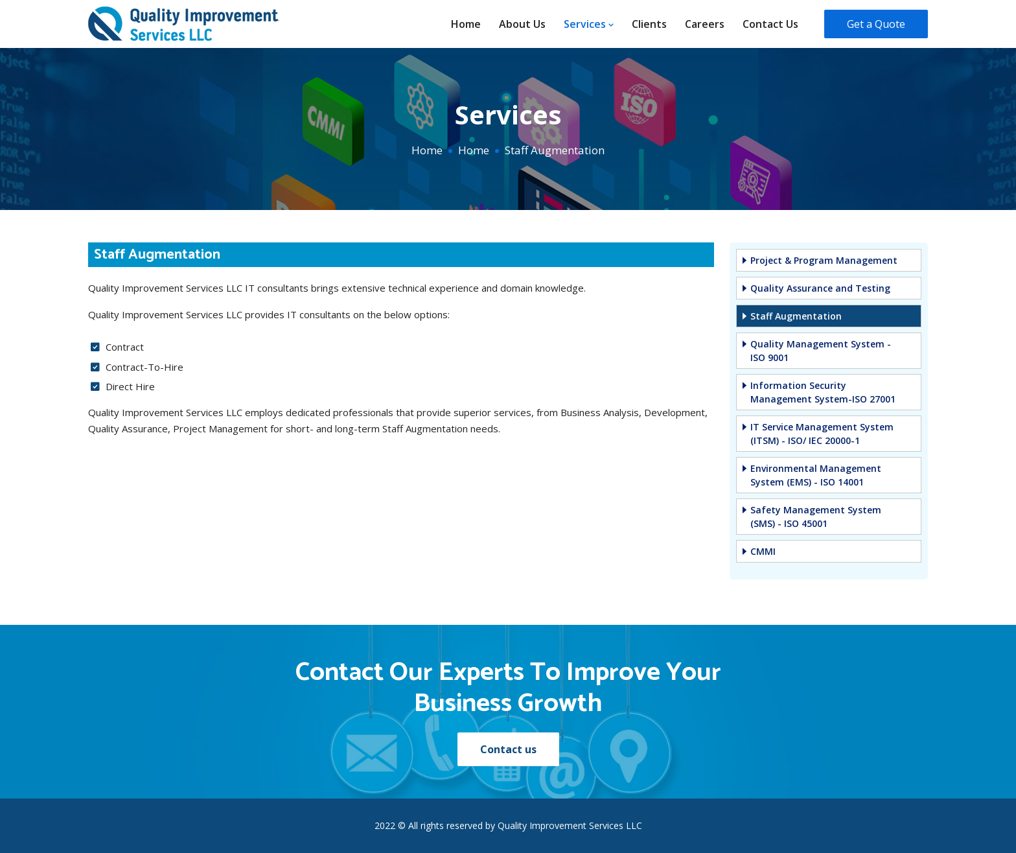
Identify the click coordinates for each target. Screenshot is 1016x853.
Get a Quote (876, 24)
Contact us (770, 24)
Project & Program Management (823, 260)
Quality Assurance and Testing (820, 288)
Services (589, 24)
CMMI (763, 551)
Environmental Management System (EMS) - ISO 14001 (815, 475)
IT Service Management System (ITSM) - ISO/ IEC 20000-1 (822, 434)
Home (466, 24)
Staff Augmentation (796, 316)
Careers (704, 24)
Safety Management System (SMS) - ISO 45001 (815, 517)
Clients (649, 24)
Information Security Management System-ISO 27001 (822, 392)
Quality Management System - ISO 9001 (820, 351)
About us (522, 24)
